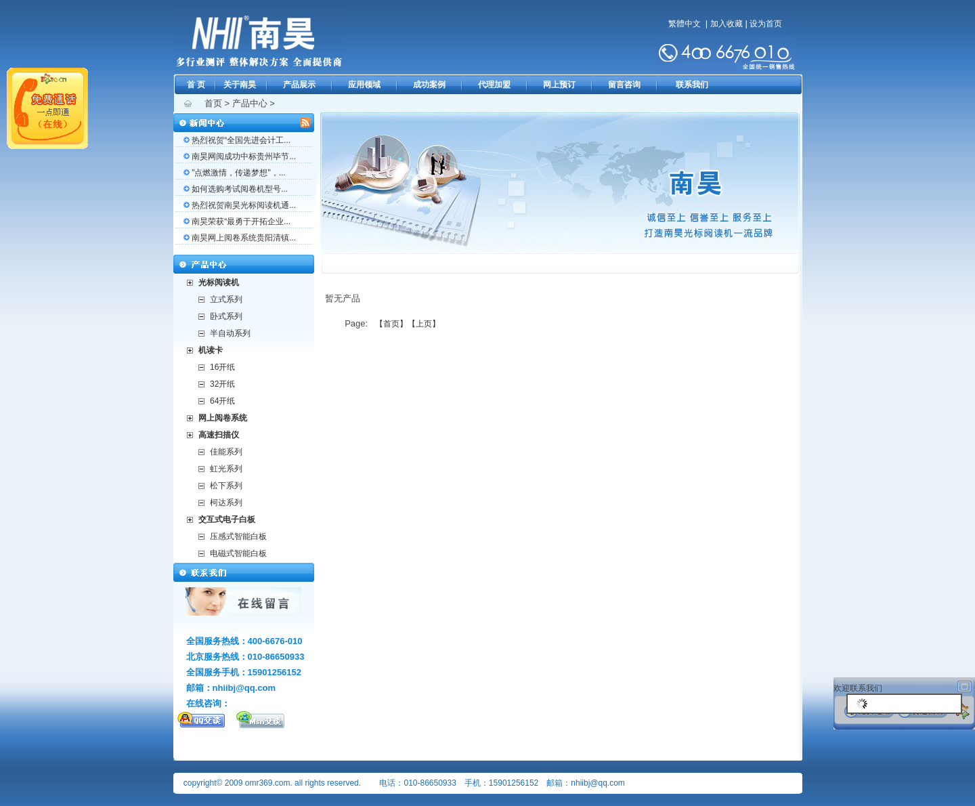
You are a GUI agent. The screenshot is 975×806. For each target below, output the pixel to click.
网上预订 (559, 84)
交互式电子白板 (226, 519)
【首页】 (391, 323)
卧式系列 (226, 316)
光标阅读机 (218, 282)
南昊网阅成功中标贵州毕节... (244, 156)
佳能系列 (226, 452)
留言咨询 (624, 84)
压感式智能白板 (238, 536)
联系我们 (692, 84)
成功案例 (429, 84)
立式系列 (226, 299)
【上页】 (424, 323)
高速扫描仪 (218, 435)
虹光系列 (226, 468)
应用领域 (364, 84)
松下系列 (226, 485)
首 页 (196, 84)
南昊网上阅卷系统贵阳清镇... (244, 237)
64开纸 (222, 401)
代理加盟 (494, 84)
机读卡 (210, 350)
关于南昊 (239, 84)
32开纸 (222, 384)
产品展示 (299, 84)
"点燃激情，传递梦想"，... (239, 172)
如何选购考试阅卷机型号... (240, 189)
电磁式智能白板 (238, 553)
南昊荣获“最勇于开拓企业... (241, 221)
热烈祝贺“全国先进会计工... (241, 140)
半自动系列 (230, 333)
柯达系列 (226, 502)
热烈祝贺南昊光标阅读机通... (244, 205)
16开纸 (222, 367)
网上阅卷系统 (222, 418)
